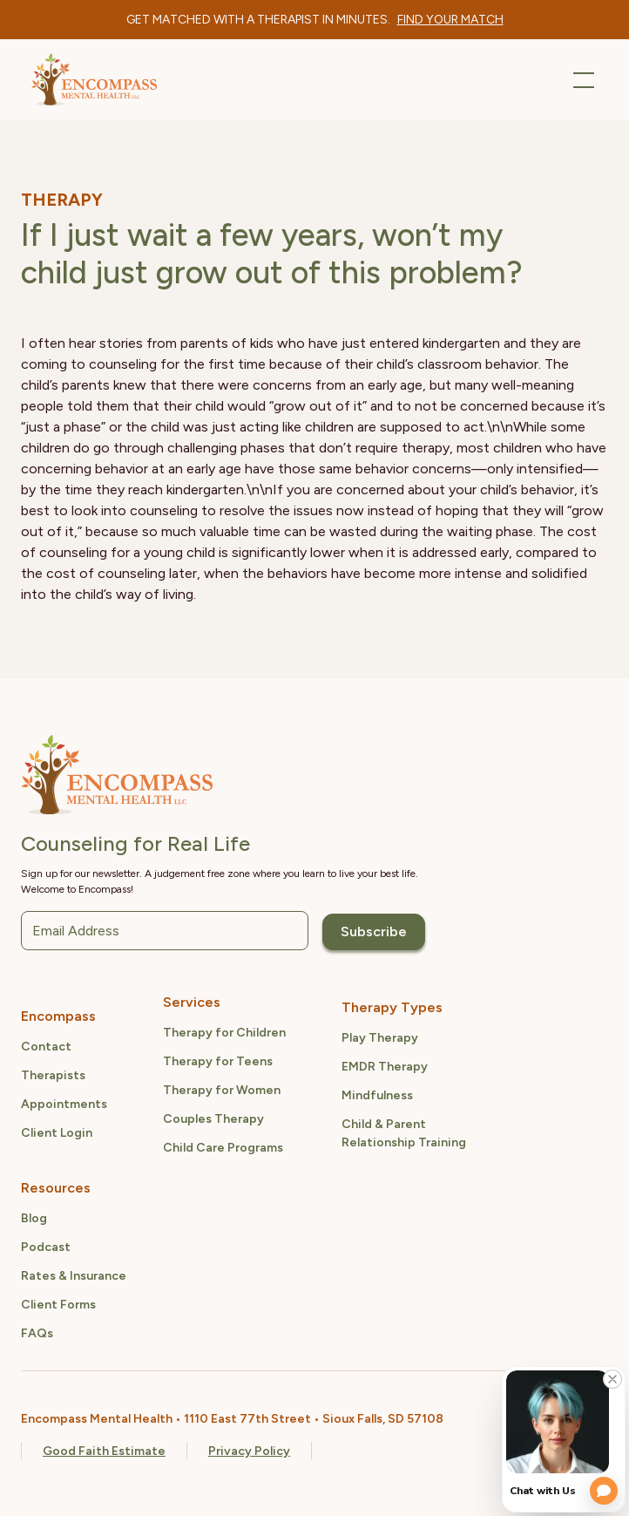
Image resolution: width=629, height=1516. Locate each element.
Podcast (46, 1247)
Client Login (56, 1132)
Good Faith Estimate (104, 1451)
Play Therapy (380, 1037)
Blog (34, 1218)
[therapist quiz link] (450, 19)
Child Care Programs (223, 1147)
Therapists (53, 1075)
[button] (580, 80)
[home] (94, 79)
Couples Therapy (213, 1119)
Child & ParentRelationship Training (404, 1133)
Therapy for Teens (218, 1061)
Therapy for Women (222, 1090)
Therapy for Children (224, 1032)
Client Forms (58, 1304)
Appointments (64, 1104)
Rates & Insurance (73, 1275)
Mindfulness (377, 1095)
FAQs (37, 1333)
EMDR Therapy (385, 1066)
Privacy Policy (249, 1451)
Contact (46, 1046)
